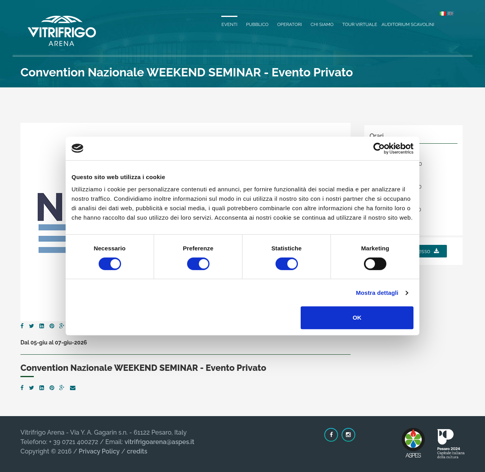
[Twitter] (31, 326)
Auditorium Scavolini (408, 24)
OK (357, 317)
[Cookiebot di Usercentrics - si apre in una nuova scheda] (379, 148)
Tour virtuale (359, 24)
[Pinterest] (52, 326)
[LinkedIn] (41, 326)
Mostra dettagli (377, 292)
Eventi (229, 24)
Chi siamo (322, 24)
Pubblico (257, 24)
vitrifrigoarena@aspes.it (159, 442)
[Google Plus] (61, 326)
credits (137, 451)
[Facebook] (22, 326)
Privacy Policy (99, 451)
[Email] (72, 388)
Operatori (289, 24)
